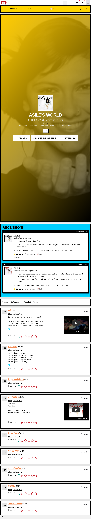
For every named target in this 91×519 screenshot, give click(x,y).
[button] (72, 2)
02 (5, 348)
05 (5, 434)
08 (5, 487)
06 (5, 452)
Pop (45, 131)
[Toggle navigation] (65, 2)
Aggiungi (22, 138)
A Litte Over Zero (15, 468)
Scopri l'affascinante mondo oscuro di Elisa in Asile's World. (43, 285)
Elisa (46, 123)
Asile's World (17, 314)
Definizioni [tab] (16, 302)
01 (5, 311)
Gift (9, 310)
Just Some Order (15, 503)
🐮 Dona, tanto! (55, 9)
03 (5, 381)
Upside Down (13, 450)
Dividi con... (68, 138)
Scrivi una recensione (44, 138)
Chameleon (12, 346)
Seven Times (13, 433)
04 (5, 398)
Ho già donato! (83, 9)
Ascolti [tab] (27, 302)
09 (5, 505)
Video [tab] (35, 302)
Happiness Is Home (16, 379)
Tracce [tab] (5, 302)
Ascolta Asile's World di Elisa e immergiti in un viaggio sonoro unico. (47, 250)
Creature (11, 485)
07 (5, 470)
